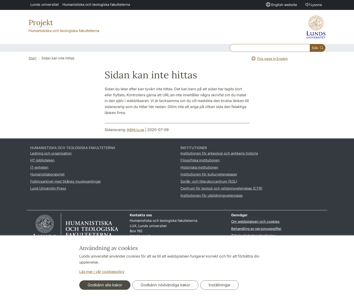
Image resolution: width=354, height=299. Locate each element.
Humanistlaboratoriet (47, 174)
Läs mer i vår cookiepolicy (101, 271)
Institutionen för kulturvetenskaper (208, 174)
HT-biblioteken (42, 160)
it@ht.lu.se (135, 129)
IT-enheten (39, 167)
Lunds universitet (44, 4)
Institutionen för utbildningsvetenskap (211, 195)
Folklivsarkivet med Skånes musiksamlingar (65, 181)
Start (32, 58)
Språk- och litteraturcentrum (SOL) (208, 181)
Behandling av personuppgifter (256, 228)
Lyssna (313, 4)
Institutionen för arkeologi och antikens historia (219, 153)
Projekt (41, 22)
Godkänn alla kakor (105, 285)
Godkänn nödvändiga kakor (165, 285)
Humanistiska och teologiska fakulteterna (96, 4)
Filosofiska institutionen (200, 160)
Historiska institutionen (199, 167)
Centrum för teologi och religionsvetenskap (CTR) (221, 188)
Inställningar (219, 285)
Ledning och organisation (51, 153)
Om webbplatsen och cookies (255, 221)
